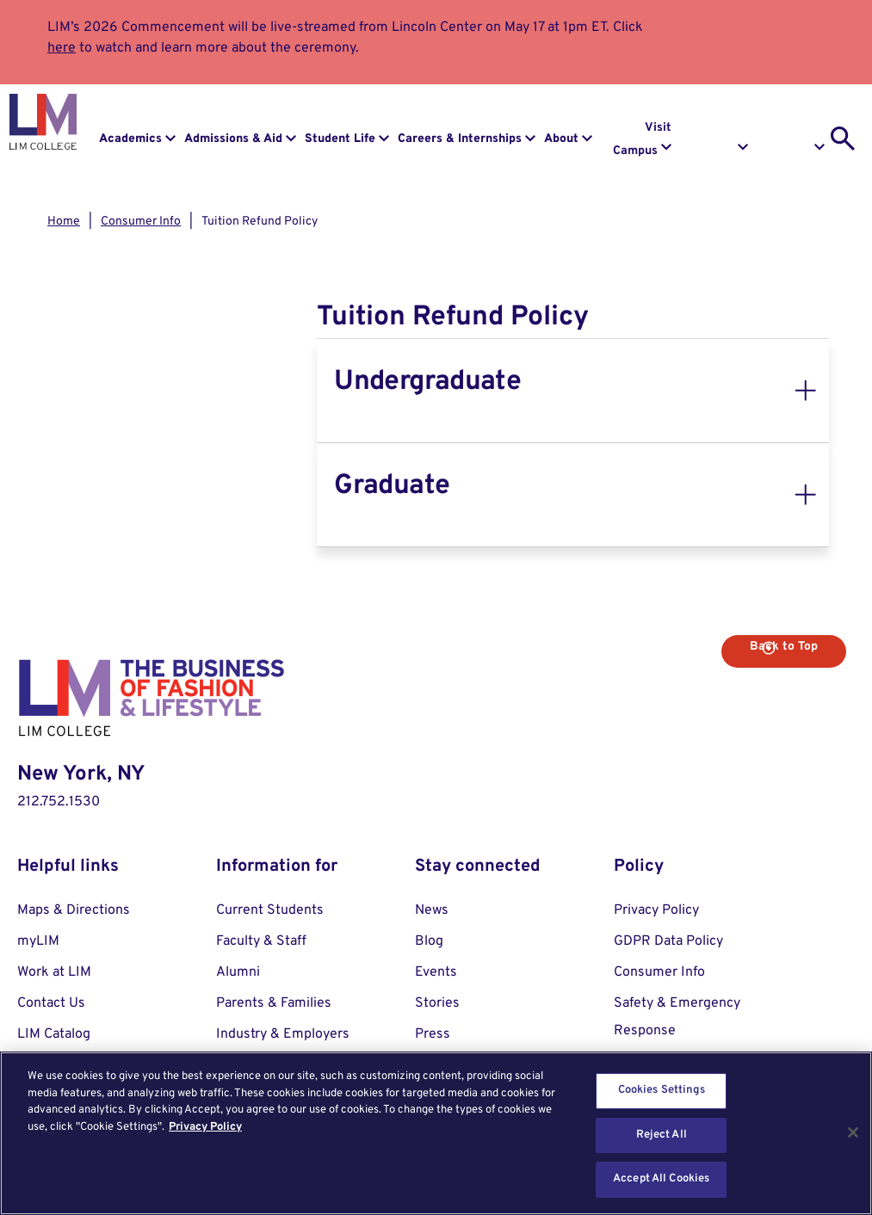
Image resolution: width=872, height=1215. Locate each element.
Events (436, 972)
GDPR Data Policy (668, 941)
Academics (130, 139)
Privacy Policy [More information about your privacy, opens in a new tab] (205, 1127)
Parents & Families (273, 1003)
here (61, 48)
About (561, 139)
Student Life (340, 139)
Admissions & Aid (233, 139)
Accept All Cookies (661, 1179)
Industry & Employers (282, 1034)
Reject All (661, 1135)
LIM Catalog (53, 1034)
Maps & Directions (73, 910)
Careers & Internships (460, 139)
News (431, 910)
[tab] (573, 390)
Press (432, 1034)
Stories (437, 1003)
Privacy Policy (656, 910)
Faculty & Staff (261, 941)
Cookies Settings (661, 1090)
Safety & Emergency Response (677, 1017)
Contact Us (51, 1003)
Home (63, 221)
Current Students (270, 910)
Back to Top (784, 646)
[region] (436, 1133)
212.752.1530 (58, 802)
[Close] (853, 1132)
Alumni (238, 972)
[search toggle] (843, 138)
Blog (429, 941)
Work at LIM (54, 972)
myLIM (38, 941)
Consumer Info (141, 221)
